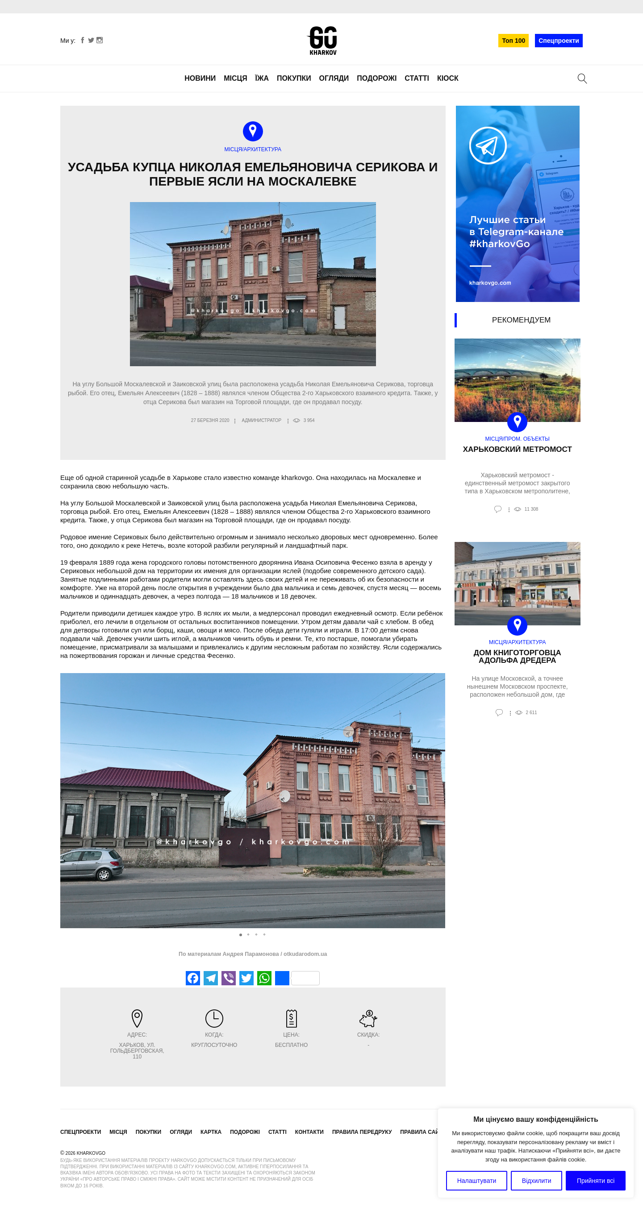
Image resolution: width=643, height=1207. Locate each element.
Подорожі (377, 78)
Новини (200, 78)
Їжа (262, 78)
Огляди (334, 78)
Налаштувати (477, 1180)
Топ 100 (513, 40)
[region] (536, 1153)
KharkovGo (321, 40)
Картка (210, 1132)
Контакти (309, 1132)
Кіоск (448, 78)
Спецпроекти (559, 40)
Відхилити (536, 1180)
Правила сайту (423, 1132)
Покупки (294, 78)
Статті (417, 78)
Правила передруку (362, 1132)
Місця (235, 78)
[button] (437, 801)
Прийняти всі (595, 1180)
